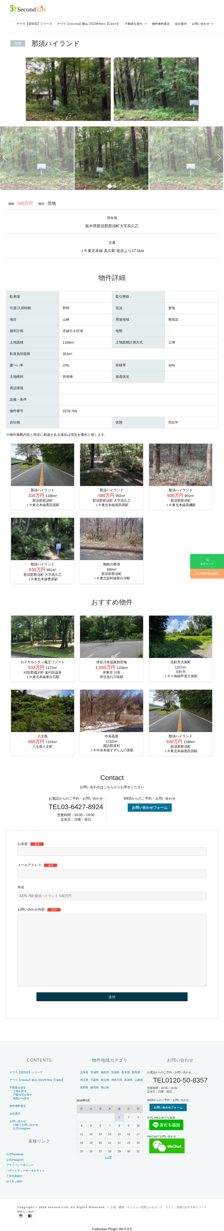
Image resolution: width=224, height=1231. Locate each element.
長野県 (84, 1087)
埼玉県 (84, 1079)
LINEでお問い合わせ (25, 1124)
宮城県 (94, 1072)
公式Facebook (15, 1154)
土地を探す (20, 1091)
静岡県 (94, 1087)
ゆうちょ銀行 (14, 1181)
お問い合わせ (201, 24)
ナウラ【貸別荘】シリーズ (34, 24)
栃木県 (126, 1072)
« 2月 (108, 1157)
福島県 (105, 1072)
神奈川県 (116, 1079)
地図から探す (21, 1098)
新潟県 (128, 1079)
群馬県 (136, 1072)
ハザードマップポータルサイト (25, 1170)
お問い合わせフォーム (149, 808)
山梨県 (139, 1079)
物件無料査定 (161, 24)
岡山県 (105, 1087)
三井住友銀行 (14, 1176)
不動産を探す (134, 24)
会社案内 (181, 24)
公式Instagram (21, 1128)
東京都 (105, 1079)
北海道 (84, 1072)
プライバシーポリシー (20, 1165)
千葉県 (94, 1079)
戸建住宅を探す (22, 1094)
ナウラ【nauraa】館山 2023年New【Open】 (88, 24)
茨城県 (115, 1072)
